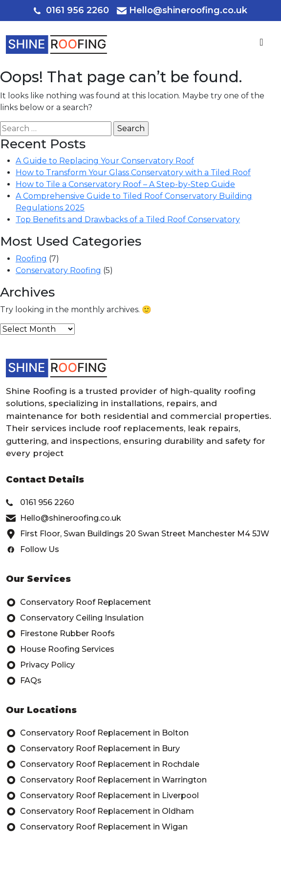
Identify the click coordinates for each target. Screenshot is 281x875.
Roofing (31, 258)
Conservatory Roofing (58, 270)
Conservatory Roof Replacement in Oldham (100, 811)
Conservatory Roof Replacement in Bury (93, 749)
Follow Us (32, 549)
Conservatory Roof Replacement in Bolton (97, 733)
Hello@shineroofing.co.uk (182, 10)
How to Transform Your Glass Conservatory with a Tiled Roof (133, 172)
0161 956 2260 (71, 10)
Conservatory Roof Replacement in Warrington (106, 780)
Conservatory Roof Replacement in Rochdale (102, 764)
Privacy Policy (40, 665)
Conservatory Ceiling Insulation (75, 618)
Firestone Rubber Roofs (60, 634)
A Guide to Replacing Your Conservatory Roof (105, 160)
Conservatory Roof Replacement (78, 602)
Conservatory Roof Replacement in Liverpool (102, 796)
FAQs (24, 681)
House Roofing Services (60, 649)
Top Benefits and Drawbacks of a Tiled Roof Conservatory (128, 219)
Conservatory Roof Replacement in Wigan (97, 827)
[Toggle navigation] (261, 44)
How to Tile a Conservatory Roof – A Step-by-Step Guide (125, 184)
